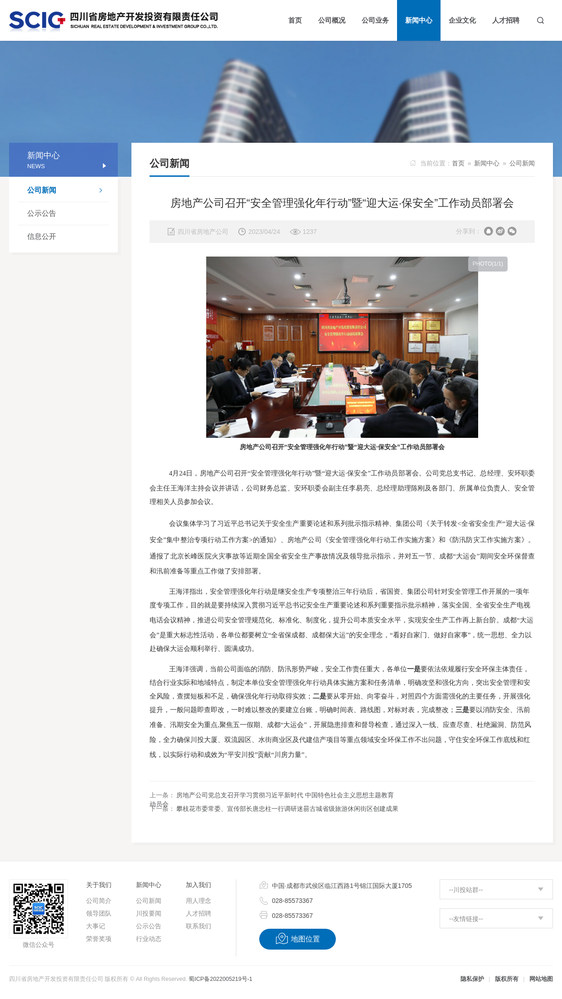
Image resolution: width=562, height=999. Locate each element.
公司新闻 (68, 191)
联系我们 (198, 926)
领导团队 (98, 913)
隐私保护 (472, 979)
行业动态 (148, 938)
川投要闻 (148, 913)
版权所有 (506, 979)
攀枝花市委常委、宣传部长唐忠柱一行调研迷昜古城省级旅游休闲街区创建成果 (287, 808)
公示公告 (41, 213)
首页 (458, 163)
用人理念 (198, 900)
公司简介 (98, 900)
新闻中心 (486, 163)
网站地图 (541, 979)
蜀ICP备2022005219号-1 (220, 979)
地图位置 (297, 939)
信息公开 (41, 236)
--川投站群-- (466, 889)
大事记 (95, 926)
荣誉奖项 (98, 938)
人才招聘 (198, 913)
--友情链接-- (466, 918)
